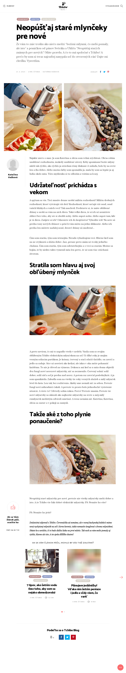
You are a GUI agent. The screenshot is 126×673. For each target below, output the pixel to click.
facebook (100, 72)
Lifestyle (35, 19)
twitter (104, 72)
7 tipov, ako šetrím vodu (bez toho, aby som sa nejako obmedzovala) (42, 589)
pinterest (108, 72)
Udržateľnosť (49, 19)
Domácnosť (23, 19)
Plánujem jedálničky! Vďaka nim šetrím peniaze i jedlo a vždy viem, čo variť (84, 591)
